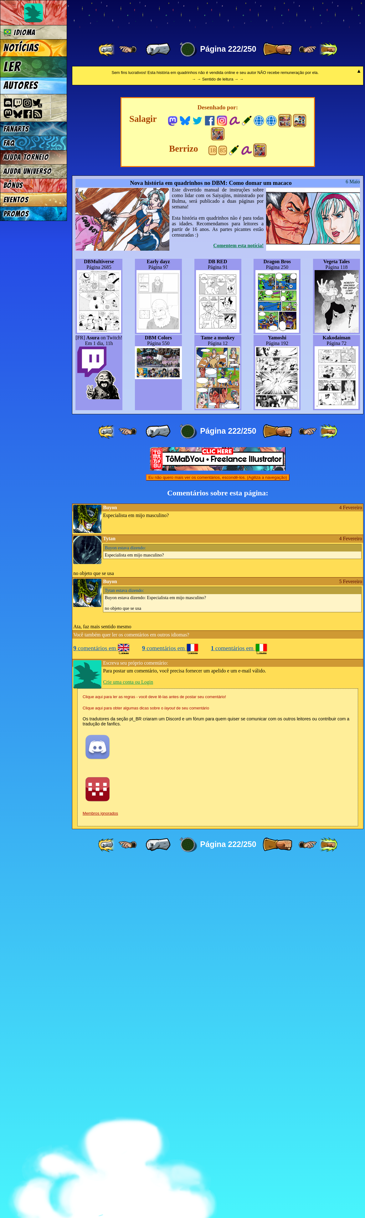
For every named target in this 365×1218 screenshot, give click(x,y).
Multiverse (163, 18)
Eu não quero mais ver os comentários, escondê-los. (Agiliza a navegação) (217, 833)
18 (213, 506)
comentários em (101, 1004)
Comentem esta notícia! (238, 601)
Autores (20, 85)
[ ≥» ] (307, 49)
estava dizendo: (125, 903)
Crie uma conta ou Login (128, 1038)
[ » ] (277, 49)
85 (223, 506)
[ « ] (158, 49)
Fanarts (16, 129)
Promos (16, 214)
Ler (12, 67)
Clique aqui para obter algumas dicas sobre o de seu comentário (146, 1064)
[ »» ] (328, 49)
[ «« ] (107, 49)
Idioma (19, 32)
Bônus (13, 185)
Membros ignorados (100, 1169)
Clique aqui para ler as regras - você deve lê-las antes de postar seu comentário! (154, 1052)
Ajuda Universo (27, 171)
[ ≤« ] (127, 49)
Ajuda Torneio (26, 157)
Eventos (16, 200)
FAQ (9, 143)
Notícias (21, 48)
